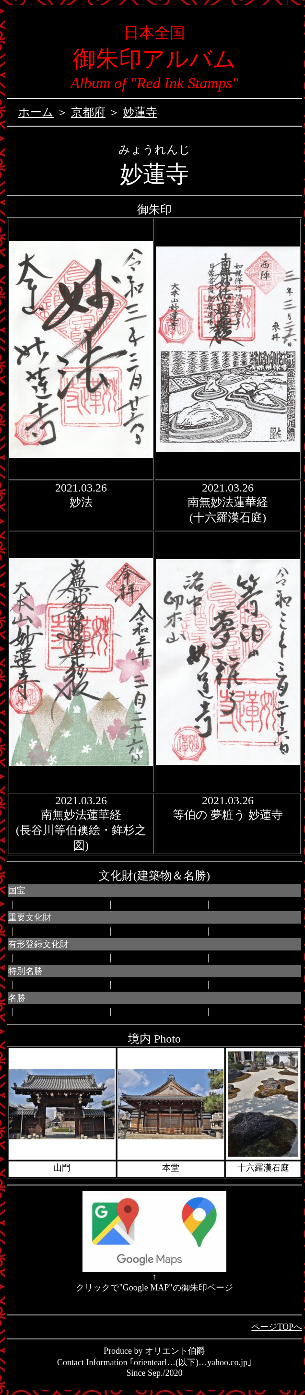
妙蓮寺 (140, 112)
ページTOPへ (276, 1327)
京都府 (88, 112)
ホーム (36, 112)
